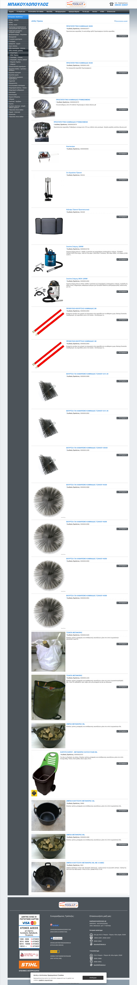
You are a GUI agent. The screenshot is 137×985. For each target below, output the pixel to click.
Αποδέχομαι (93, 977)
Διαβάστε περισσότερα (45, 980)
